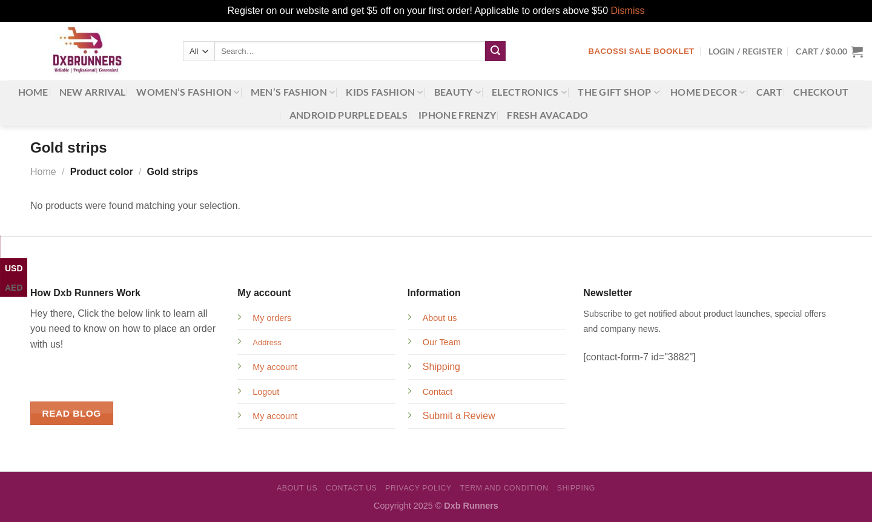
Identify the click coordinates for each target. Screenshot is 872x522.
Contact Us (351, 488)
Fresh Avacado (547, 115)
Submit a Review (459, 416)
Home (33, 91)
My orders (272, 318)
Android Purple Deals (348, 115)
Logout (266, 392)
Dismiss (627, 10)
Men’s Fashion (293, 92)
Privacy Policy (418, 488)
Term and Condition (504, 488)
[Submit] (495, 51)
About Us (297, 488)
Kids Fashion (384, 92)
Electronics (529, 92)
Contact (438, 392)
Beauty (457, 92)
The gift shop (618, 92)
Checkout (821, 91)
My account (275, 367)
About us (440, 318)
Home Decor (707, 92)
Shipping (441, 367)
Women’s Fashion (187, 92)
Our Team (442, 342)
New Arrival (92, 91)
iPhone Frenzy (457, 115)
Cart (769, 91)
